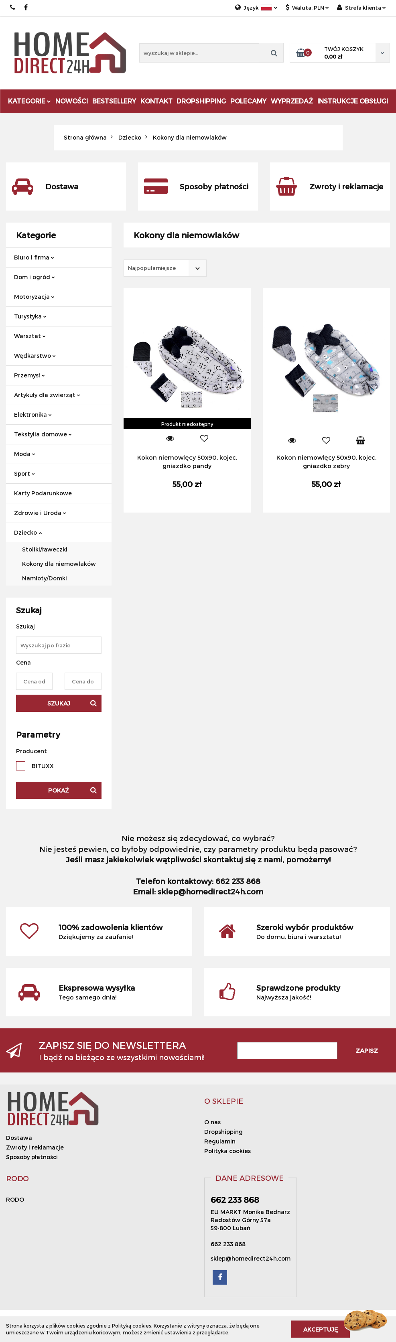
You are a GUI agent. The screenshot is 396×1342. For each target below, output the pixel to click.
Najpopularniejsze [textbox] (152, 268)
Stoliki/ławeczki (44, 549)
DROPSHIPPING (201, 101)
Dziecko (28, 532)
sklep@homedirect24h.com (250, 1258)
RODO (15, 1199)
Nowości (71, 101)
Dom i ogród (34, 277)
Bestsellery (114, 101)
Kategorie (29, 101)
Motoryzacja (34, 296)
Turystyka (30, 316)
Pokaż (58, 790)
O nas (212, 1122)
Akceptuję (320, 1329)
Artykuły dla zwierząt (47, 394)
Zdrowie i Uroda (40, 512)
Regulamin (220, 1141)
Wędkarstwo (35, 355)
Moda (24, 453)
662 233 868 (13, 7)
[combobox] (165, 268)
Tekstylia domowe (43, 434)
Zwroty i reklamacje (35, 1147)
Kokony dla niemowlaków (59, 563)
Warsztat (30, 335)
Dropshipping (223, 1131)
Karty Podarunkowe (43, 493)
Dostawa (19, 1137)
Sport (24, 473)
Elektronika (33, 414)
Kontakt (156, 101)
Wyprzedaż (292, 101)
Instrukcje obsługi (352, 101)
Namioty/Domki (44, 578)
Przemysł (29, 375)
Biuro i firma (34, 257)
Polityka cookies (227, 1150)
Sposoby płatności (32, 1156)
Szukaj (58, 703)
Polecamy (248, 101)
